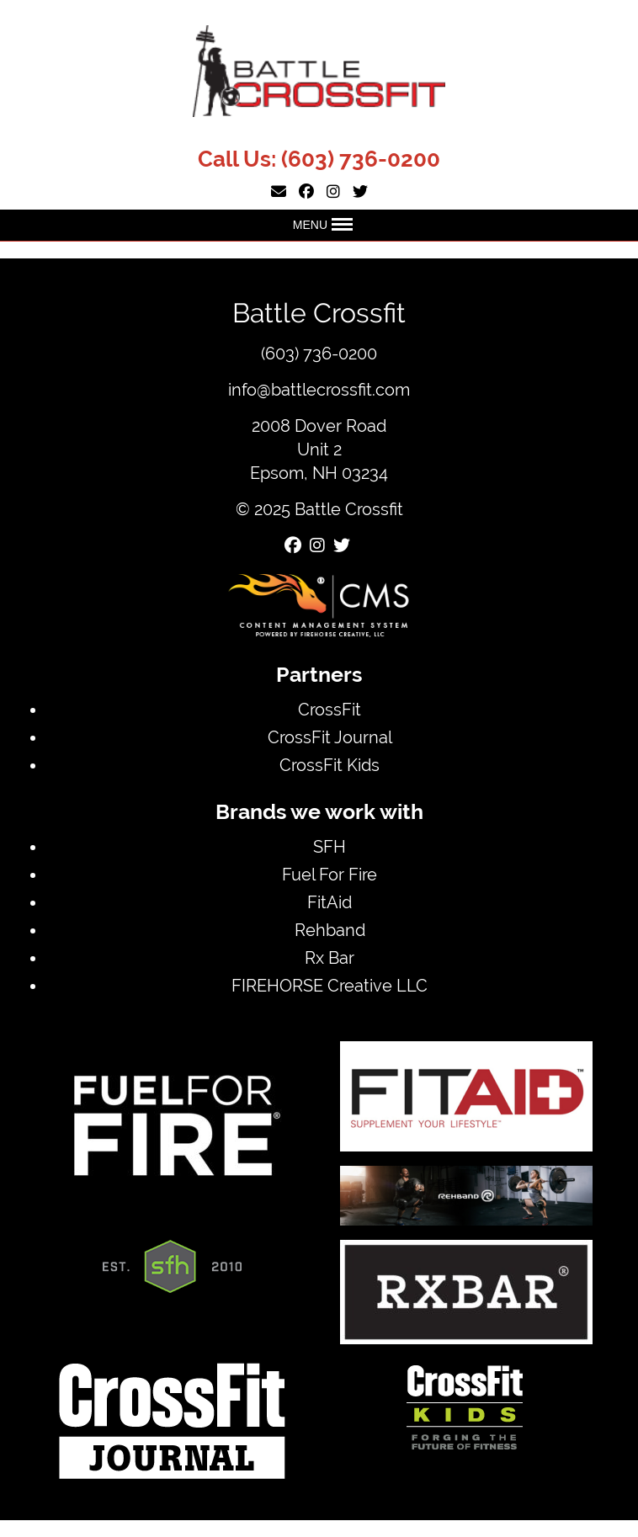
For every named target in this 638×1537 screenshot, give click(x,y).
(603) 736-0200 (360, 159)
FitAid (329, 902)
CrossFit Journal (330, 737)
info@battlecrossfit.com (319, 389)
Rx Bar (329, 957)
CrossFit (329, 709)
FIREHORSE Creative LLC (329, 985)
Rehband (330, 929)
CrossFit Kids (329, 764)
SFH (329, 846)
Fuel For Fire (329, 874)
